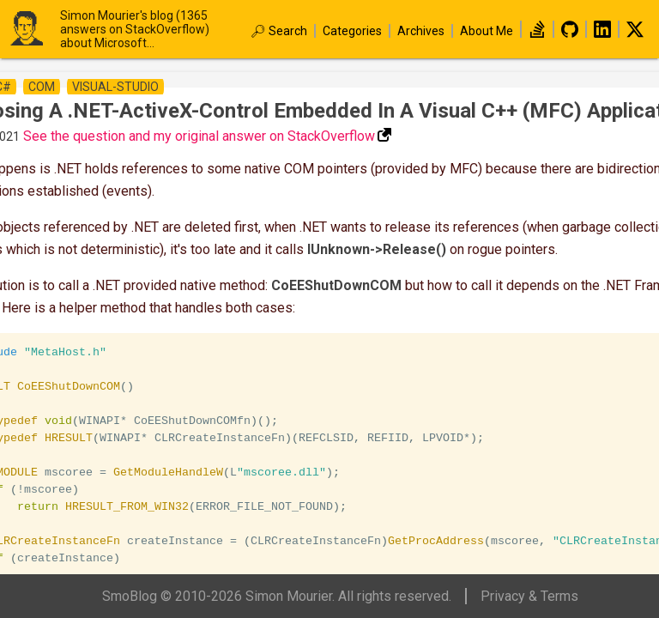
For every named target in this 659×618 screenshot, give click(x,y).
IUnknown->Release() (376, 249)
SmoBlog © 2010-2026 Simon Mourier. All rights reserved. (276, 596)
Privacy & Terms (529, 596)
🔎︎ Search (279, 31)
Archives (420, 31)
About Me (486, 31)
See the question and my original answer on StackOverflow (199, 136)
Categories (352, 31)
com (41, 87)
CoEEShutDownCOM (336, 285)
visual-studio (115, 87)
